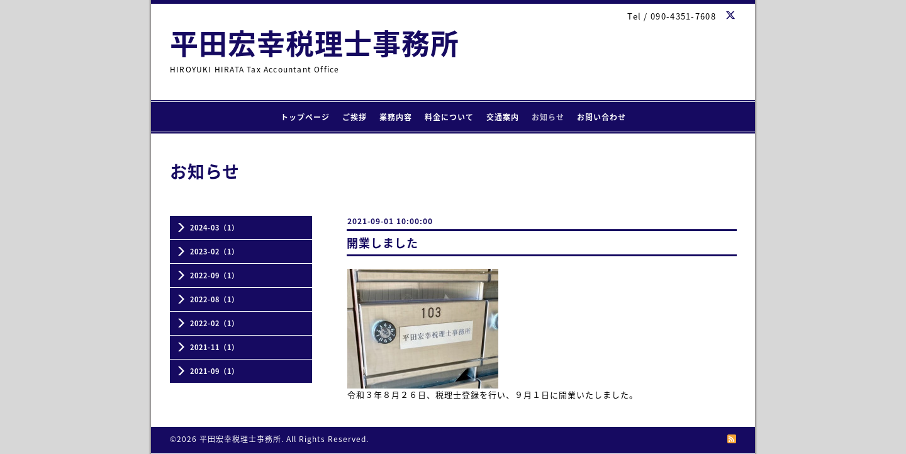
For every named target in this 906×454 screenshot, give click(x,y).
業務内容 (395, 117)
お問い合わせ (601, 117)
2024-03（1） (214, 227)
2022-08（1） (214, 299)
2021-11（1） (214, 347)
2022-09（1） (214, 275)
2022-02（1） (214, 323)
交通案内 (502, 117)
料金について (449, 117)
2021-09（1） (214, 371)
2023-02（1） (214, 251)
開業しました (382, 242)
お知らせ (548, 117)
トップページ (305, 117)
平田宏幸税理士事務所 (314, 43)
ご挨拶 (354, 117)
